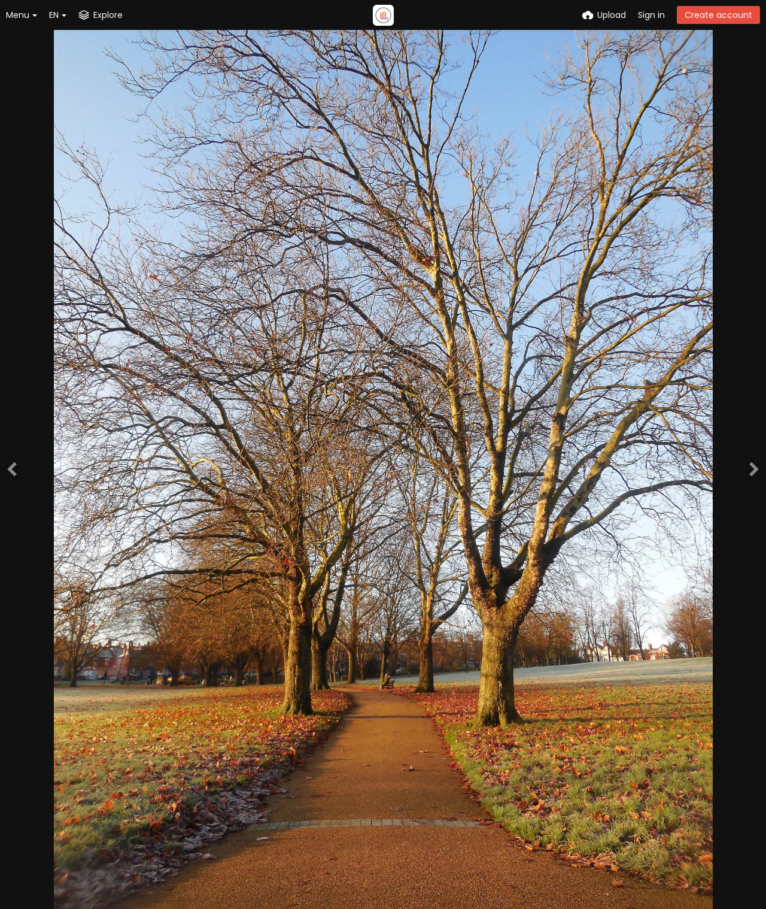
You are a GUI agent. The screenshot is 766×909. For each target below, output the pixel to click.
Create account (718, 15)
